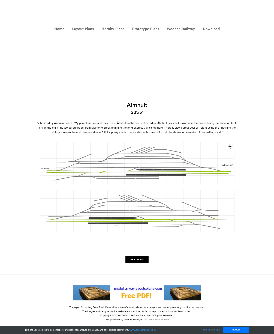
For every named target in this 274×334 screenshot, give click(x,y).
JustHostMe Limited (158, 319)
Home (59, 29)
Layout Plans (83, 29)
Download (211, 29)
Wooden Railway (181, 29)
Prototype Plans (145, 29)
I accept (236, 329)
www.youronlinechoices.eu (143, 330)
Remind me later (211, 329)
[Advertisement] (137, 74)
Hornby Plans (113, 29)
